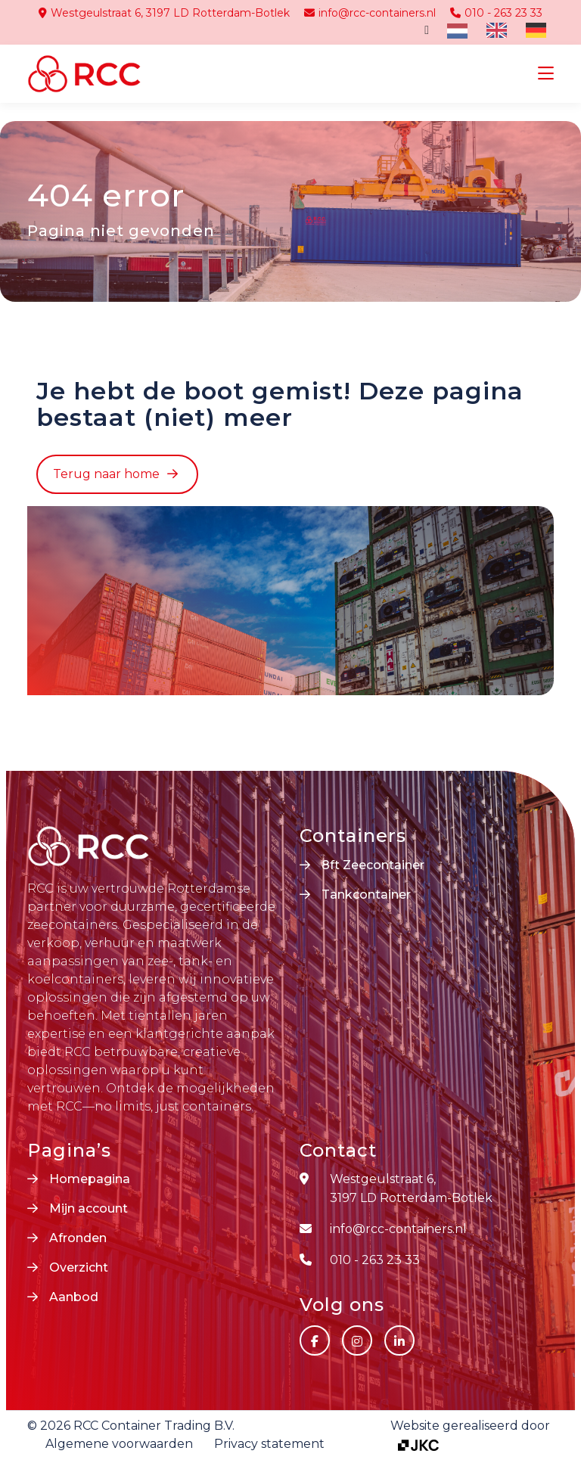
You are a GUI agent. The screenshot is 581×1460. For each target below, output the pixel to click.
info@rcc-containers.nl (370, 13)
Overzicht (78, 1267)
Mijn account (88, 1208)
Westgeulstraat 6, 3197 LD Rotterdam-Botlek (164, 13)
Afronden (78, 1238)
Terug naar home (106, 474)
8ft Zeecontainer (373, 865)
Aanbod (73, 1297)
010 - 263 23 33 (496, 13)
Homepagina (89, 1179)
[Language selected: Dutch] (500, 30)
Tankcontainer (366, 894)
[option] (494, 30)
